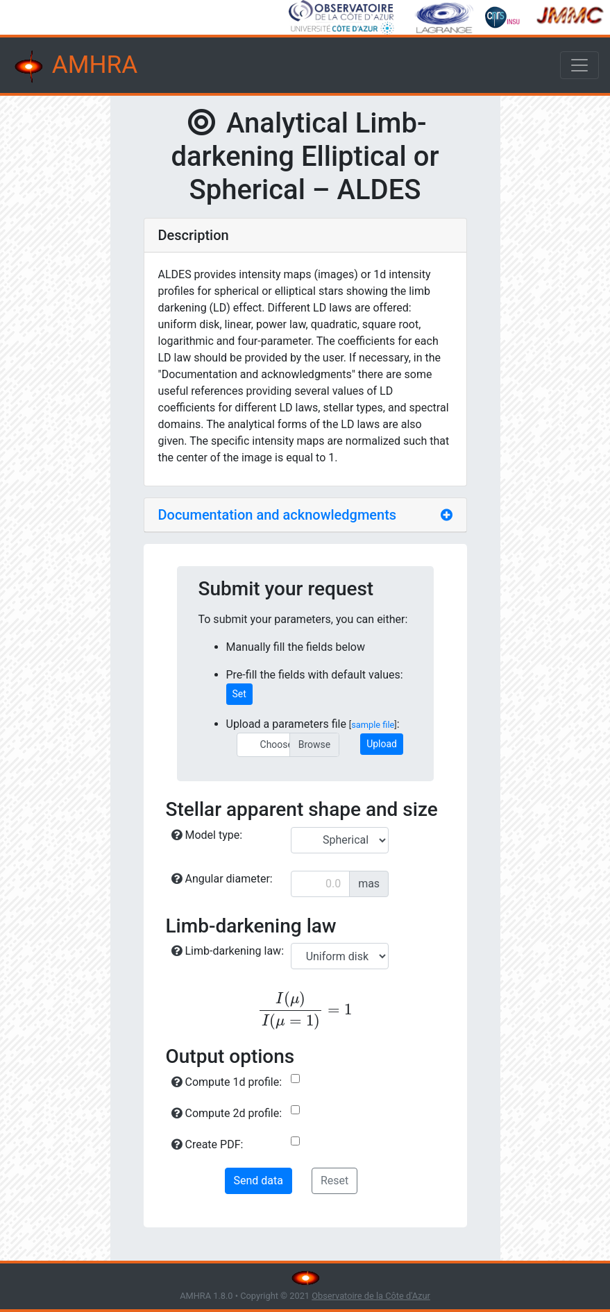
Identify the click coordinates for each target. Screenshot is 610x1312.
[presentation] (305, 1010)
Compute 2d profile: (226, 1113)
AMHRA (74, 66)
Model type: (207, 835)
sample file (372, 724)
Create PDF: (207, 1144)
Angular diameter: (222, 878)
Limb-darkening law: (228, 950)
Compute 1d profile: (226, 1082)
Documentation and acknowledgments (277, 514)
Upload (381, 743)
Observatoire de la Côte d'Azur (371, 1295)
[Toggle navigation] (579, 65)
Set (239, 693)
